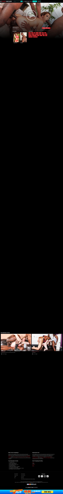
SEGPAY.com (39, 482)
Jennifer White (10, 352)
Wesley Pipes (2, 352)
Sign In (39, 1)
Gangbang (41, 35)
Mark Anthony (6, 352)
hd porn (46, 35)
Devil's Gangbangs (4, 353)
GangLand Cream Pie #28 (35, 351)
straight (43, 35)
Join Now (34, 1)
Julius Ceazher (13, 352)
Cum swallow (30, 35)
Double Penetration (34, 35)
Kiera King (15, 42)
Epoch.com (18, 482)
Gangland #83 (3, 351)
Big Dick (38, 35)
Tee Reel (21, 42)
